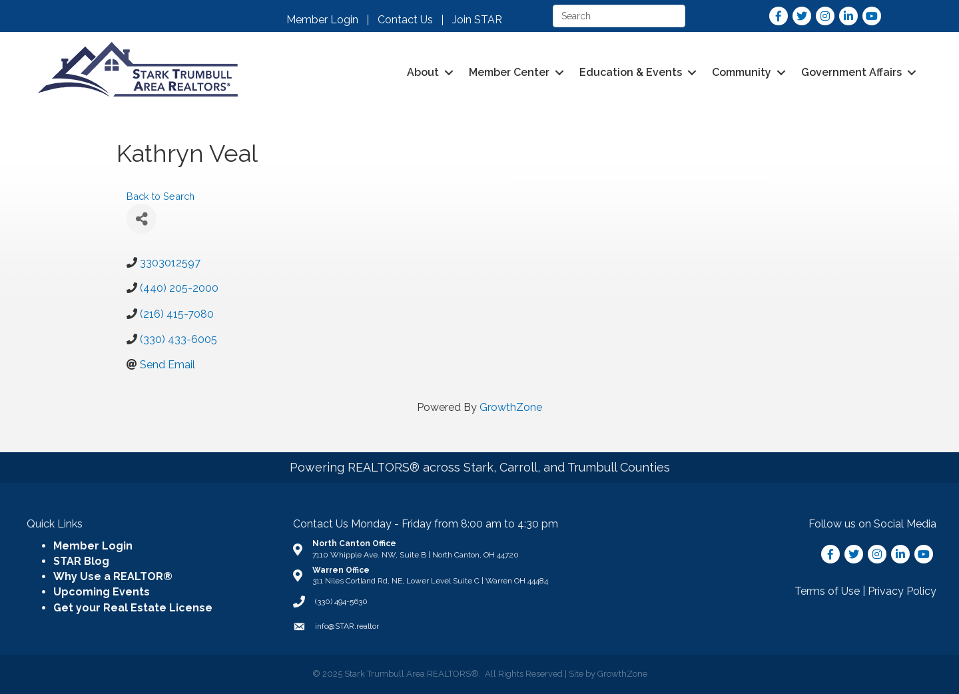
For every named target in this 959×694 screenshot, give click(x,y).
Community (741, 72)
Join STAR (477, 20)
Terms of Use (827, 591)
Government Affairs (851, 72)
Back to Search (160, 196)
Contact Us (405, 20)
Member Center (509, 72)
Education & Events (630, 72)
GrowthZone (511, 407)
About (423, 72)
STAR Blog (81, 561)
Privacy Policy (902, 591)
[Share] (142, 219)
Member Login (322, 20)
